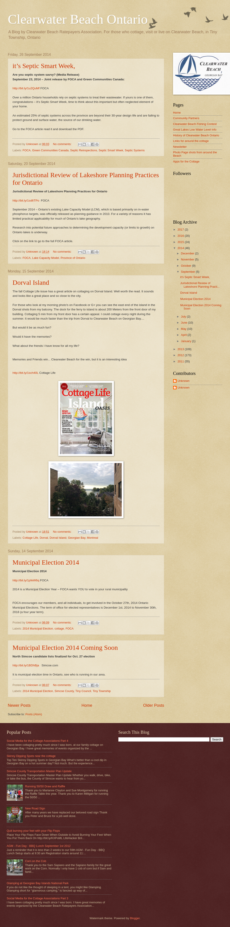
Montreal (92, 537)
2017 (181, 229)
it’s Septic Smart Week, (44, 65)
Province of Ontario (73, 258)
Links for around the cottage (191, 141)
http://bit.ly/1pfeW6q (26, 580)
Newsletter (180, 146)
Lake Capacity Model (45, 258)
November (188, 259)
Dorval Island (31, 282)
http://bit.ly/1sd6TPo (26, 200)
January (186, 341)
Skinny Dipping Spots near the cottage (31, 756)
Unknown (184, 380)
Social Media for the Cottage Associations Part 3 (37, 898)
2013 (181, 349)
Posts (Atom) (33, 714)
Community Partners (186, 118)
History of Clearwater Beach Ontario (196, 135)
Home (87, 705)
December (188, 253)
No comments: (62, 144)
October (186, 265)
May (184, 328)
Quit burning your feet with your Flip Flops (33, 830)
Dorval (44, 537)
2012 (181, 355)
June (184, 322)
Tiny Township (102, 691)
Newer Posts (19, 705)
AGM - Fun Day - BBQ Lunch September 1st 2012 (39, 846)
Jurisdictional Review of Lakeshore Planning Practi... (200, 284)
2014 (181, 248)
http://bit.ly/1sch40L (25, 372)
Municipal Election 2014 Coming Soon (65, 647)
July (184, 316)
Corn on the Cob (35, 861)
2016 (181, 235)
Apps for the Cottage (186, 161)
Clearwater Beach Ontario (78, 19)
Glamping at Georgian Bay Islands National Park (38, 883)
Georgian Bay (76, 537)
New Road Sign (35, 808)
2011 (181, 361)
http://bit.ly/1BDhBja (26, 665)
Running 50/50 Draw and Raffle (45, 786)
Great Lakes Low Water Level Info (194, 129)
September (188, 271)
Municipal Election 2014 (46, 562)
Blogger (135, 918)
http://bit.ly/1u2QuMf (26, 88)
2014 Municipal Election (38, 628)
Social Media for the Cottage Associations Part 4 (37, 740)
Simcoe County (64, 691)
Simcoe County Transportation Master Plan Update (39, 771)
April (184, 335)
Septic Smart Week (111, 150)
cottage (59, 628)
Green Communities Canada (50, 150)
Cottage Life (30, 537)
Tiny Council (83, 691)
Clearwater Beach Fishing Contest (195, 124)
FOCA (27, 150)
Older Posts (153, 705)
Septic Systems (135, 150)
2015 (181, 242)
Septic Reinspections (83, 150)
